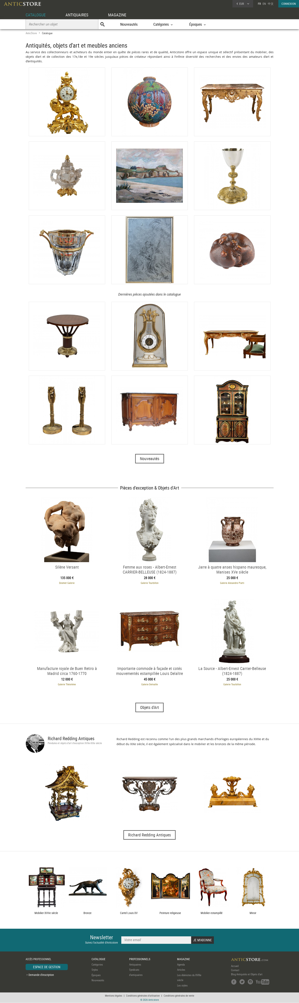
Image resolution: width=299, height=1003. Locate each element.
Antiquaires (135, 964)
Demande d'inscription (41, 975)
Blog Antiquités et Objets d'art (246, 974)
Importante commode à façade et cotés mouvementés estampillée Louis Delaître (149, 671)
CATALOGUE (36, 15)
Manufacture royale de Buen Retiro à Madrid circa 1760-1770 (67, 671)
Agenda (181, 964)
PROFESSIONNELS (139, 959)
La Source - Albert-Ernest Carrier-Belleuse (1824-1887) (232, 671)
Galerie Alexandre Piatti (232, 582)
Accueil (235, 966)
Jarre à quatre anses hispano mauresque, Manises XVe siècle (232, 569)
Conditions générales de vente (179, 995)
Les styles (182, 985)
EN (264, 4)
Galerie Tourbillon (149, 582)
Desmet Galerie (67, 582)
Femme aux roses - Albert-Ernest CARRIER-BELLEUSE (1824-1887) (149, 569)
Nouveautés (129, 24)
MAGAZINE (117, 15)
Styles (95, 970)
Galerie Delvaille (149, 684)
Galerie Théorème (67, 684)
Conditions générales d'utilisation (143, 995)
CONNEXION (288, 4)
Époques (96, 975)
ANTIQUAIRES (77, 15)
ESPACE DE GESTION (46, 967)
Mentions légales (113, 995)
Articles (181, 970)
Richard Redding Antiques (71, 738)
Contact (235, 970)
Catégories (97, 964)
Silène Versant (67, 567)
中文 (271, 4)
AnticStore (31, 33)
